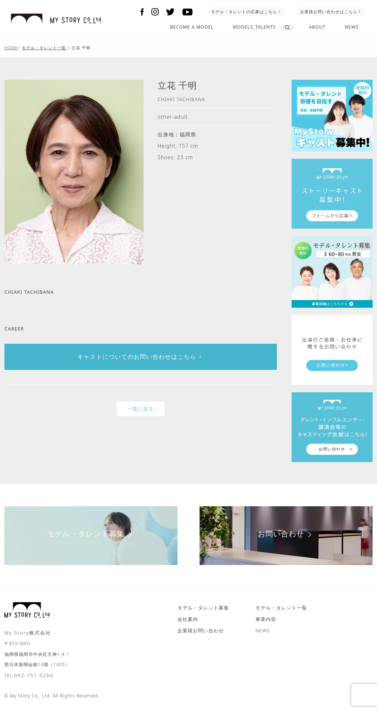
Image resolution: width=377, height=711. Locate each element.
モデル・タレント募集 (91, 534)
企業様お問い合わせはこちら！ (331, 11)
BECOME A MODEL (192, 27)
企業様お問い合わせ (200, 630)
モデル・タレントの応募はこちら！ (246, 11)
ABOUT (317, 27)
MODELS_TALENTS (254, 27)
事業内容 (266, 619)
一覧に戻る (141, 408)
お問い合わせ (286, 534)
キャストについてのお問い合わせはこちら (140, 357)
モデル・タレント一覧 (281, 607)
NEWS (352, 27)
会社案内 (187, 619)
